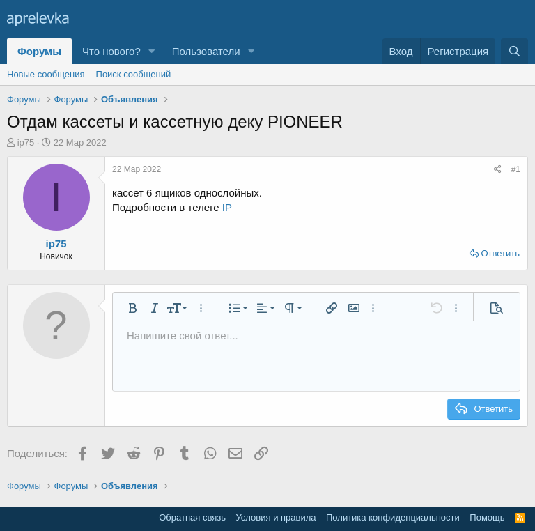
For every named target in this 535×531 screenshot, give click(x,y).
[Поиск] (514, 51)
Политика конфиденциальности (393, 517)
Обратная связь (192, 517)
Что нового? (111, 51)
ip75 (26, 142)
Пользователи (206, 51)
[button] (152, 51)
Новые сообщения (46, 74)
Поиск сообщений (133, 74)
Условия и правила (275, 517)
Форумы (39, 51)
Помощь (487, 517)
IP (227, 207)
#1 (515, 169)
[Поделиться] (497, 170)
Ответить (500, 253)
